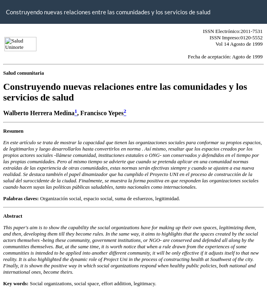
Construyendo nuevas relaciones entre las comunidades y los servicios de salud (108, 11)
